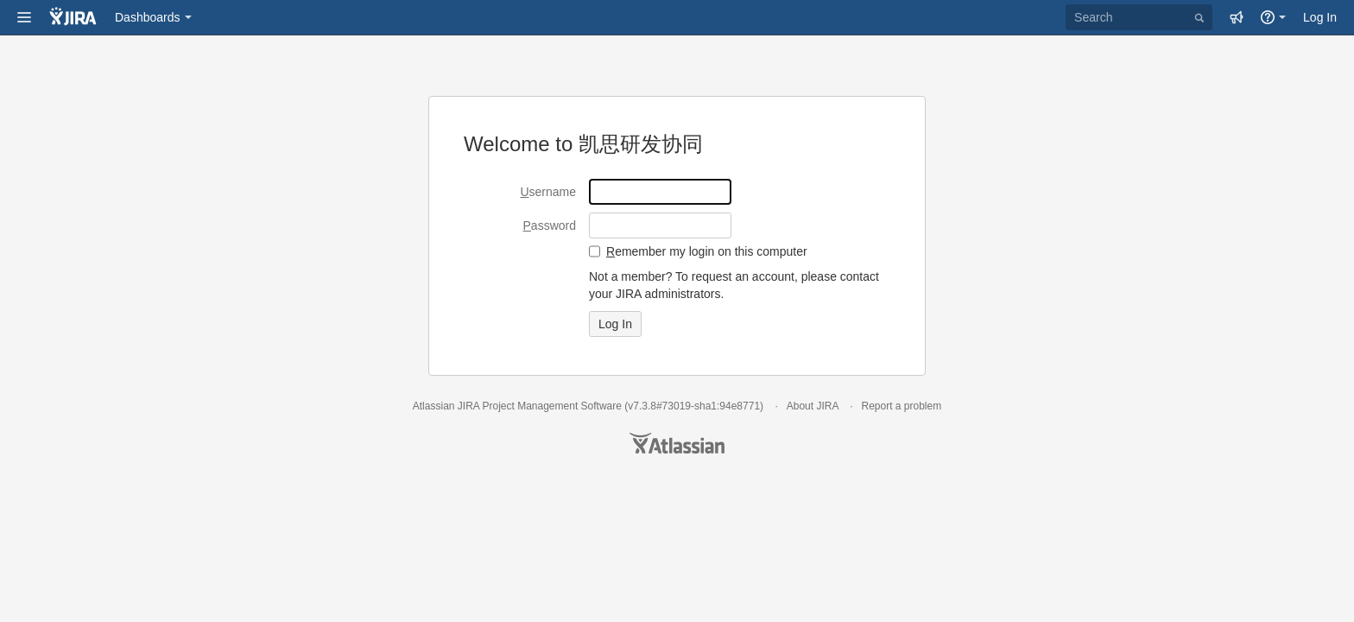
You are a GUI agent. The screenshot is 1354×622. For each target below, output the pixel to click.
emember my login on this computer (706, 251)
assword (549, 225)
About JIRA (812, 406)
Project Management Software (551, 406)
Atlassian (677, 443)
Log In (1320, 17)
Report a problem (901, 406)
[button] (24, 17)
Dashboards (147, 17)
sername (548, 192)
